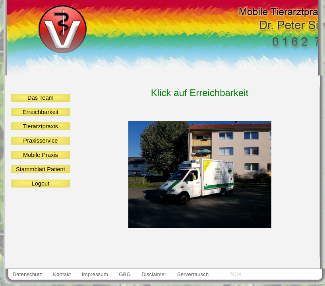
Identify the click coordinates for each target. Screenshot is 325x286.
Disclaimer (154, 274)
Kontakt (62, 274)
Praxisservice (40, 140)
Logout (40, 183)
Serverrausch (193, 274)
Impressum (94, 274)
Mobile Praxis (41, 155)
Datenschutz (27, 274)
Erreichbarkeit (41, 112)
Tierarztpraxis (40, 126)
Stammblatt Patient (40, 169)
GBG (124, 274)
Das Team (40, 98)
